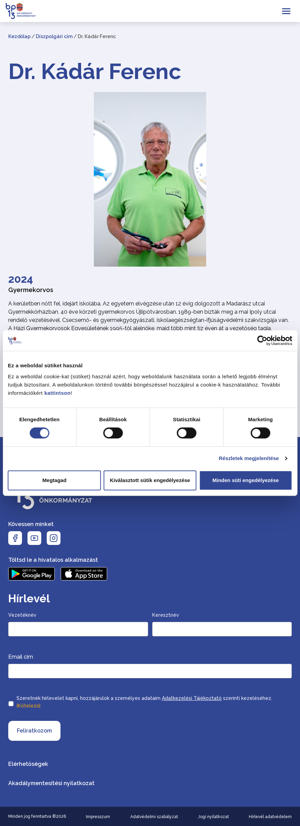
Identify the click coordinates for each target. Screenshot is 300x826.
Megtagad (54, 480)
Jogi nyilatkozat (213, 816)
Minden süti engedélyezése (245, 480)
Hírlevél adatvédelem (270, 816)
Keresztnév (165, 615)
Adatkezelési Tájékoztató (192, 698)
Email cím (20, 657)
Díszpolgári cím (54, 36)
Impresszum (98, 816)
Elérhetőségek (28, 764)
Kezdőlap (19, 36)
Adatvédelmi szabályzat (154, 816)
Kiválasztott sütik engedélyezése (150, 480)
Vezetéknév (22, 615)
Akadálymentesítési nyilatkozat (51, 783)
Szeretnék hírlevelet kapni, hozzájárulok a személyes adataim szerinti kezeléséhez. (144, 702)
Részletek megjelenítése (249, 458)
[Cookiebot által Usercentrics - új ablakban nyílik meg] (262, 340)
